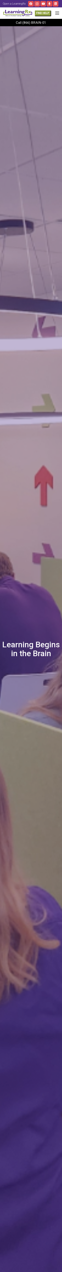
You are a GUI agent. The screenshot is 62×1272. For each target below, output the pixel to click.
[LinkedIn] (55, 4)
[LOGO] (18, 13)
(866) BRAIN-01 (34, 23)
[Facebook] (31, 4)
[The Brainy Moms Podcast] (49, 4)
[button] (57, 13)
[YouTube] (43, 4)
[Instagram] (37, 4)
